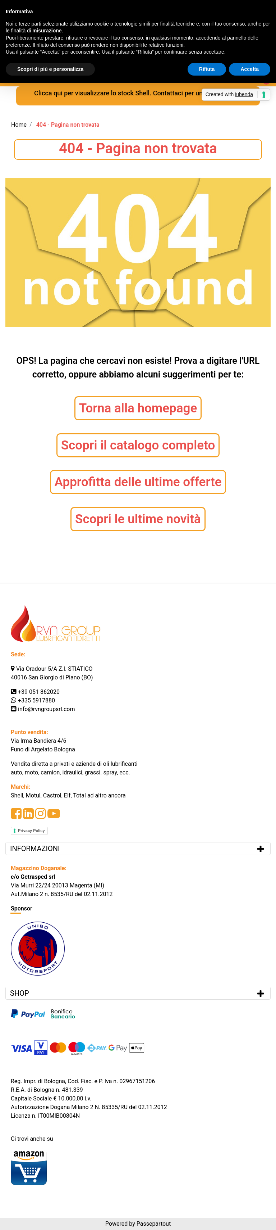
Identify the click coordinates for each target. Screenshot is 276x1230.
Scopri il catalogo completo (138, 445)
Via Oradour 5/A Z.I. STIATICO (54, 668)
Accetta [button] (249, 69)
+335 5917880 (36, 700)
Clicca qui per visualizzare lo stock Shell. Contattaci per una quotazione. (138, 93)
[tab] (138, 848)
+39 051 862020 (39, 691)
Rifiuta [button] (207, 69)
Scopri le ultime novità (138, 519)
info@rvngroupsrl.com (46, 709)
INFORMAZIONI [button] (35, 848)
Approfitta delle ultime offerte (138, 482)
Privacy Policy (31, 830)
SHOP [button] (19, 993)
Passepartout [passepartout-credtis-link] (154, 1223)
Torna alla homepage (138, 408)
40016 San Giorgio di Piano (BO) (52, 677)
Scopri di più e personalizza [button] (50, 69)
